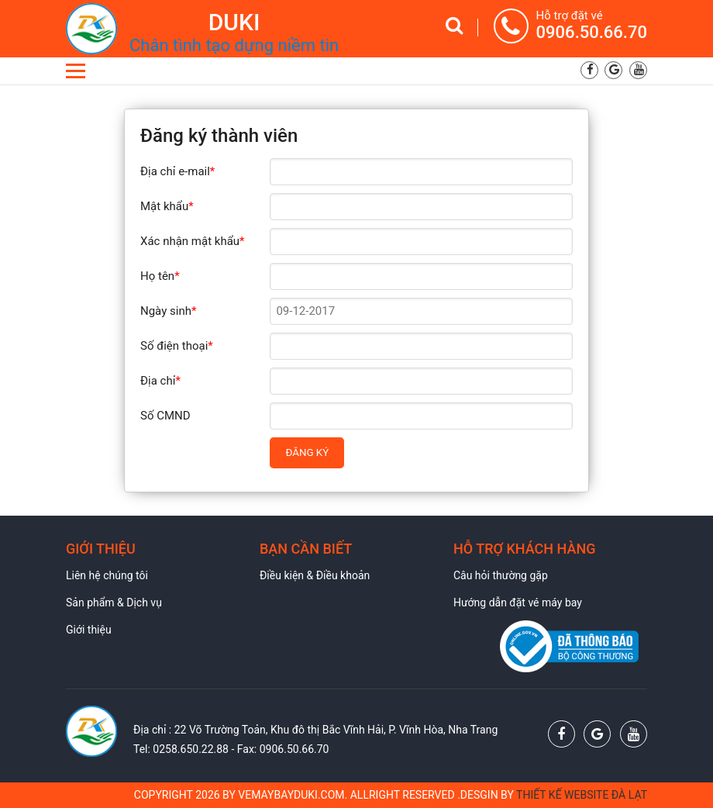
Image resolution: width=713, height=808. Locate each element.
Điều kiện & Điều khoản (315, 575)
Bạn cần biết (306, 548)
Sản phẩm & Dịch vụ (114, 602)
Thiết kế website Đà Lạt (581, 795)
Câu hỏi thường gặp (500, 575)
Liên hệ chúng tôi (107, 575)
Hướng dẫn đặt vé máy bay (517, 602)
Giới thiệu (101, 548)
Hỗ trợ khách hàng (524, 548)
